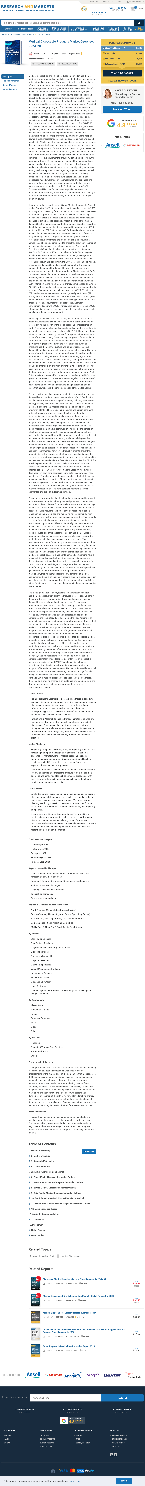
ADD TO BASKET (122, 73)
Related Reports (10, 89)
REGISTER (122, 1398)
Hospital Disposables (70, 1256)
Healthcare (7, 29)
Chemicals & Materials (42, 29)
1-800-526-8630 (98, 12)
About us (7, 1435)
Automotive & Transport (98, 29)
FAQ (119, 2)
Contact (79, 1435)
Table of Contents (11, 81)
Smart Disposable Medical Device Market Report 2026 (69, 1346)
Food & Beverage (127, 29)
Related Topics (9, 85)
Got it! (124, 1481)
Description (8, 76)
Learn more (74, 1481)
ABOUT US (94, 2)
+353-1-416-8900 (117, 8)
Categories (44, 1435)
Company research (48, 1439)
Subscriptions (46, 1447)
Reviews (7, 1443)
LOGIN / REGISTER (135, 2)
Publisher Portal (119, 1439)
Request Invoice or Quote (122, 80)
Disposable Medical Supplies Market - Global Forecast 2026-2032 (74, 1279)
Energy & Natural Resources (79, 29)
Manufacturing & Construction (59, 29)
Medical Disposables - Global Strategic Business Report (69, 1313)
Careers (7, 1439)
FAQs (78, 1439)
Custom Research (47, 1443)
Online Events (118, 1443)
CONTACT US (108, 2)
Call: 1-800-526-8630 (122, 103)
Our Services (139, 29)
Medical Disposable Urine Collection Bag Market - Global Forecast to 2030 (78, 1296)
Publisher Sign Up (120, 1435)
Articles (116, 1447)
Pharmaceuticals (25, 29)
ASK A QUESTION (122, 109)
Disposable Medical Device (43, 1256)
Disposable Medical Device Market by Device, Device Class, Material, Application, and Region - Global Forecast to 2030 (84, 1330)
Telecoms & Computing (113, 29)
